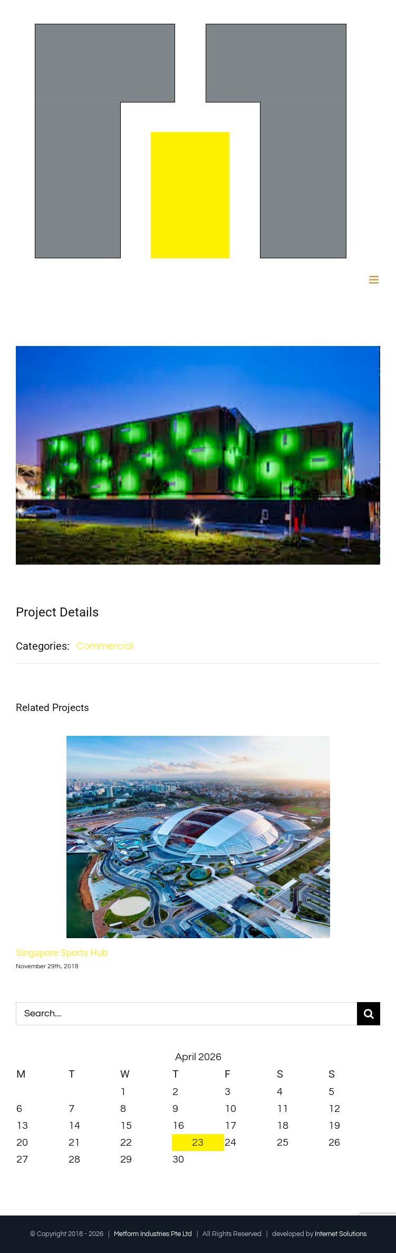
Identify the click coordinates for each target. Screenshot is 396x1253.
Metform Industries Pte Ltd (153, 1234)
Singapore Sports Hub (62, 952)
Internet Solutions (340, 1234)
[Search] (368, 1013)
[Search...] (186, 1013)
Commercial (104, 646)
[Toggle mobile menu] (374, 279)
